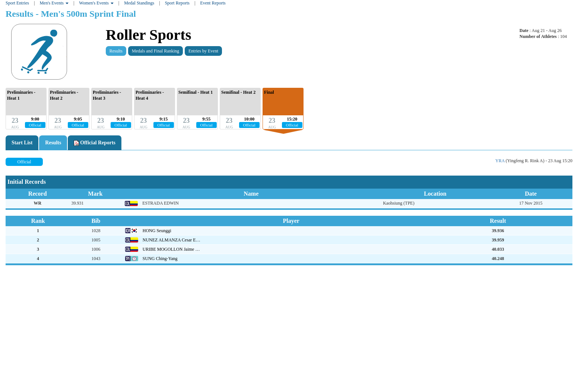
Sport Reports (177, 3)
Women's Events (96, 3)
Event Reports (212, 3)
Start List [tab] (22, 142)
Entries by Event (203, 51)
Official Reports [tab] (94, 143)
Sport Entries (17, 3)
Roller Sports (148, 34)
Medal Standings (139, 3)
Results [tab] (53, 142)
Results (116, 51)
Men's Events (54, 3)
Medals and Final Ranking (155, 51)
